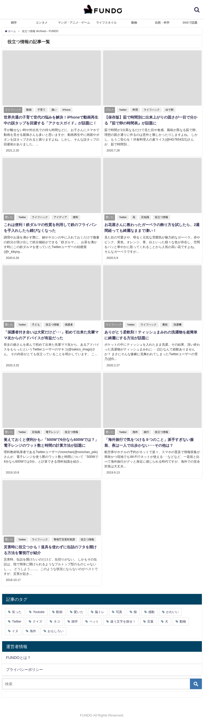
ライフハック (151, 110)
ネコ (57, 618)
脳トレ (99, 608)
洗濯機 (177, 323)
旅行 (145, 430)
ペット (94, 618)
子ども (35, 323)
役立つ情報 (160, 216)
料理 (134, 110)
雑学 (14, 22)
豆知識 (144, 216)
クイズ (37, 618)
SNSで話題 (189, 22)
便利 (74, 216)
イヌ (15, 627)
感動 (151, 608)
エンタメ (42, 22)
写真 (119, 608)
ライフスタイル (106, 22)
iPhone (66, 110)
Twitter (122, 110)
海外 (134, 430)
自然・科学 (162, 22)
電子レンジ (51, 430)
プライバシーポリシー (24, 666)
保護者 (68, 323)
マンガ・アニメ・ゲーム (74, 22)
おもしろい (55, 627)
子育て (41, 110)
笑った (17, 608)
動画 (28, 110)
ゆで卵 (169, 110)
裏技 (164, 323)
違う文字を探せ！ (123, 618)
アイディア (59, 216)
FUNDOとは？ (18, 654)
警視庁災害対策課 (63, 537)
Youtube (39, 608)
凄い (53, 110)
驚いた (78, 608)
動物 (134, 22)
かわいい (172, 608)
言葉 (150, 618)
